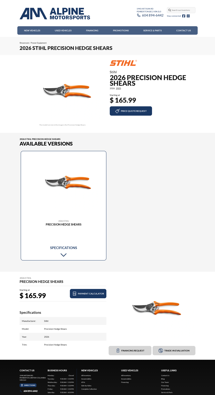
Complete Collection (89, 389)
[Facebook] (183, 16)
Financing (92, 30)
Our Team (165, 382)
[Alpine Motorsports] (55, 13)
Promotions (121, 30)
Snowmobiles (86, 379)
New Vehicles (32, 30)
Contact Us (183, 30)
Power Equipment (39, 43)
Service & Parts (152, 30)
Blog (163, 379)
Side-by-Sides (86, 386)
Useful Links (169, 370)
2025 (118, 88)
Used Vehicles (63, 30)
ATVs (83, 382)
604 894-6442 (150, 15)
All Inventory (86, 375)
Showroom (24, 43)
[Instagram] (188, 16)
